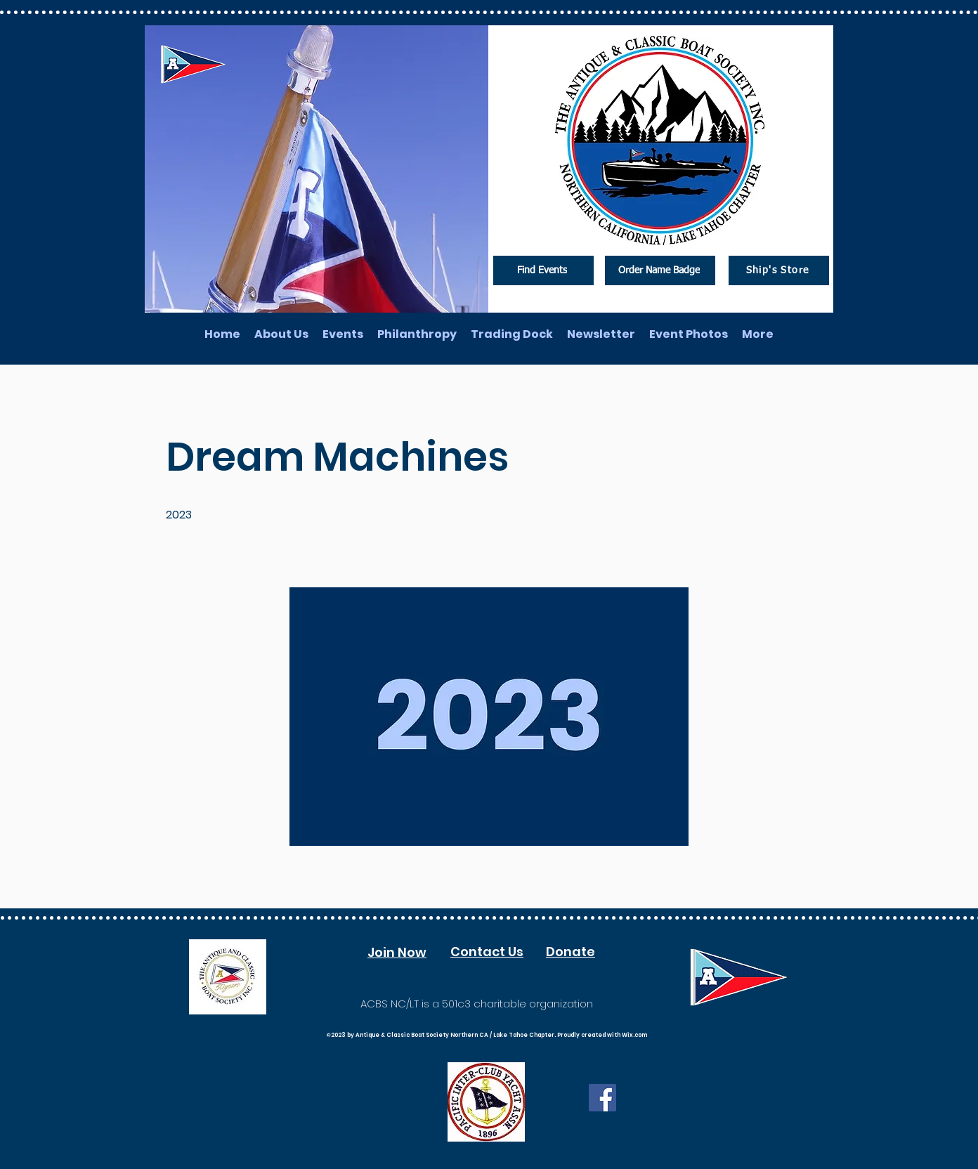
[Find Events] (543, 270)
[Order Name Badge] (660, 270)
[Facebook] (602, 1097)
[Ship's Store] (779, 270)
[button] (489, 716)
